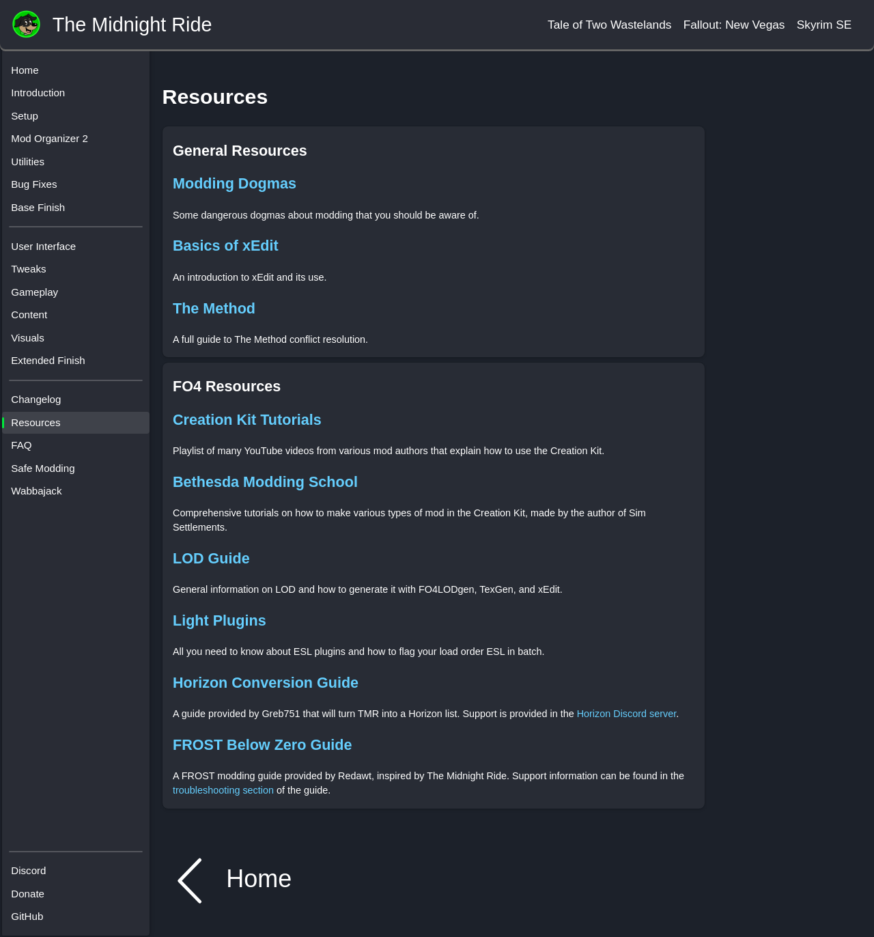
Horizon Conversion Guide (265, 682)
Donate (33, 890)
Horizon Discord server (627, 713)
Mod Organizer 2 (55, 144)
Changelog (41, 404)
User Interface (48, 251)
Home (30, 75)
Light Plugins (219, 620)
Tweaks (33, 274)
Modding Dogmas (234, 183)
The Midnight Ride (132, 25)
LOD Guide (211, 558)
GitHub (32, 913)
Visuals (32, 342)
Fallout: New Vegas (734, 24)
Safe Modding (48, 473)
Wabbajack (41, 496)
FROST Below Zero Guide (262, 744)
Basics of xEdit (226, 245)
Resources (41, 427)
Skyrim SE (824, 24)
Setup (30, 120)
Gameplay (40, 297)
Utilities (33, 166)
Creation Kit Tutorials (247, 419)
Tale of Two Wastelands (609, 24)
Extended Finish (53, 366)
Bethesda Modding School (265, 481)
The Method (214, 308)
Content (34, 320)
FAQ (26, 450)
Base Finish (43, 212)
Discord (33, 867)
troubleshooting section (223, 790)
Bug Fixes (39, 189)
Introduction (43, 98)
